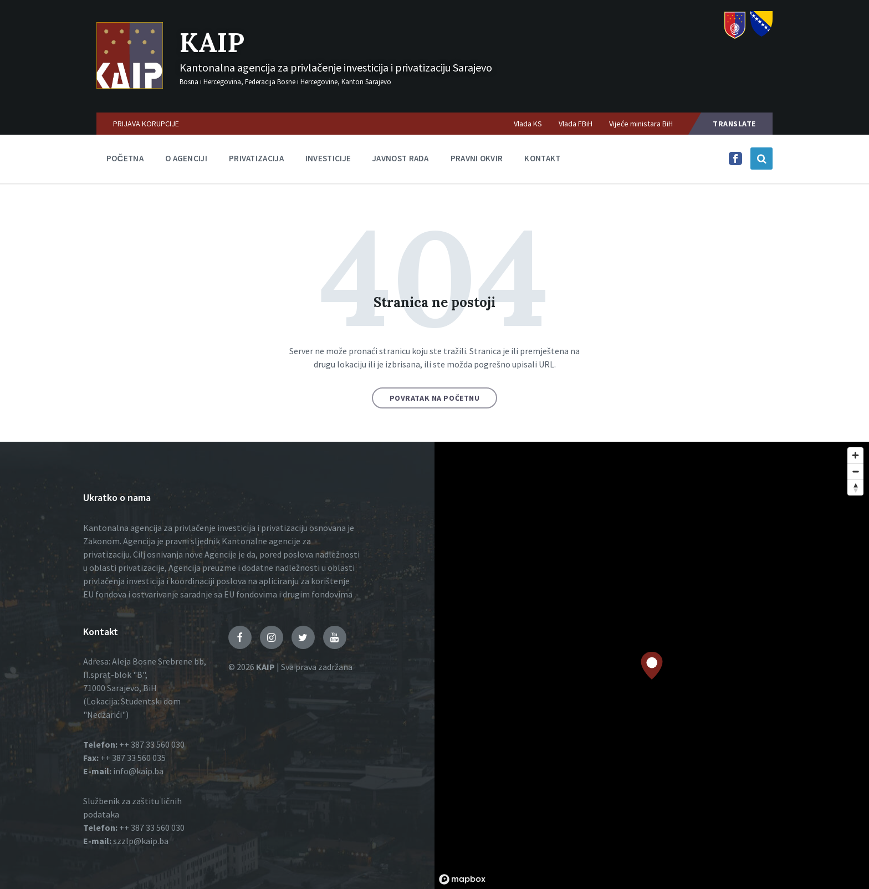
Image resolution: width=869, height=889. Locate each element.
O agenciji (186, 158)
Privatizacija (256, 158)
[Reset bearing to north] (855, 487)
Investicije (328, 158)
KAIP (212, 42)
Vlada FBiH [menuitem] (575, 124)
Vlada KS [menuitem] (528, 124)
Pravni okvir (477, 158)
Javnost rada (400, 158)
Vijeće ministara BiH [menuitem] (641, 124)
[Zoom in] (855, 455)
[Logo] (129, 85)
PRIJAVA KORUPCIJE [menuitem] (146, 124)
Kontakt (542, 158)
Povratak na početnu (435, 398)
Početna (125, 158)
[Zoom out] (855, 471)
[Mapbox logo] (462, 879)
